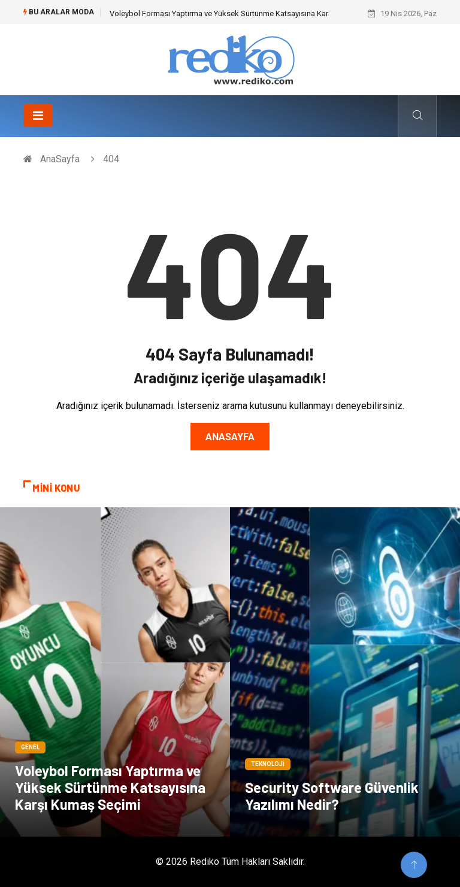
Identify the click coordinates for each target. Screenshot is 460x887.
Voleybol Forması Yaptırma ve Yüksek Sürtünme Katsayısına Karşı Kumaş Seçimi (247, 13)
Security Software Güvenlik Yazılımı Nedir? (332, 796)
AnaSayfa (60, 159)
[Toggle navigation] (38, 115)
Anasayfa (230, 437)
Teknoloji (268, 764)
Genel (30, 747)
